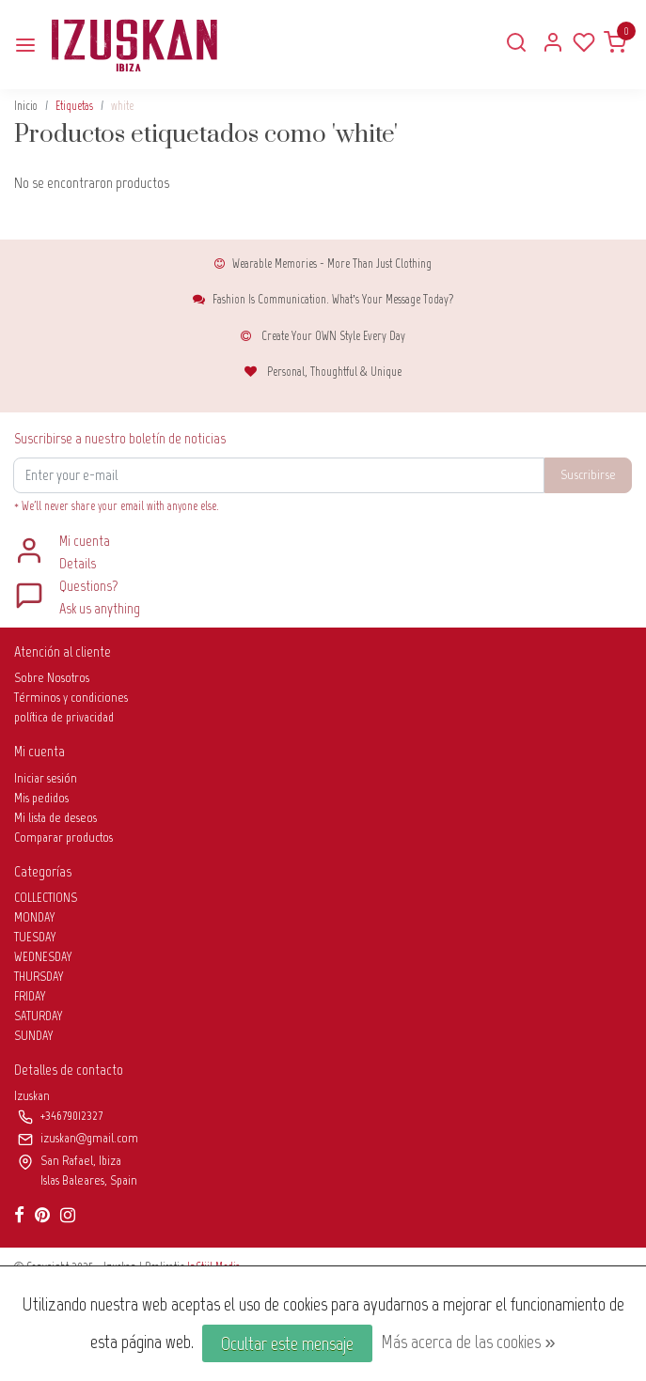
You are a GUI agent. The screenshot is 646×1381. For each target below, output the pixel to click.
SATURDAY (38, 1016)
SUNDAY (34, 1036)
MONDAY (34, 917)
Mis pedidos (41, 798)
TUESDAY (35, 937)
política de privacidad (64, 717)
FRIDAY (30, 996)
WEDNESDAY (43, 957)
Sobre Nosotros (51, 678)
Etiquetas (74, 106)
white (122, 106)
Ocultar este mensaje (287, 1343)
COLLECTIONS (45, 898)
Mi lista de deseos (55, 818)
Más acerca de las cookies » (468, 1341)
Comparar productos (63, 838)
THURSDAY (39, 977)
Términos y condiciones (71, 698)
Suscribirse (588, 474)
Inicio (26, 106)
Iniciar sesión (45, 778)
